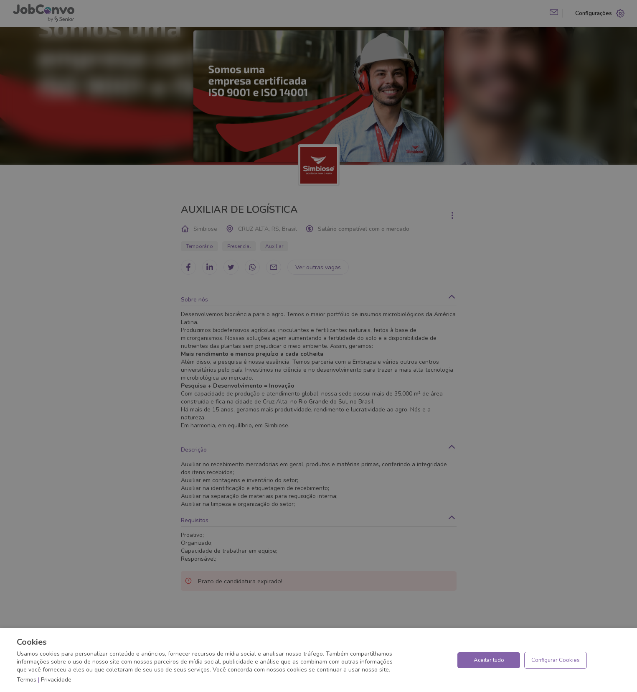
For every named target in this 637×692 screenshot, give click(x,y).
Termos (26, 680)
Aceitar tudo (489, 660)
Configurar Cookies (555, 660)
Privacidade (56, 680)
